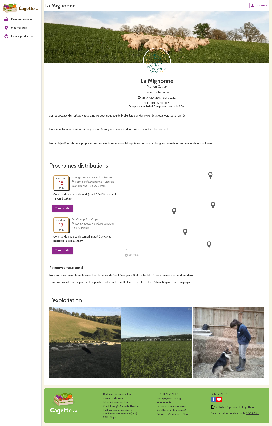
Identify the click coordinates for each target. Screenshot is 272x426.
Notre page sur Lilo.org (169, 398)
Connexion (259, 5)
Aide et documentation (117, 394)
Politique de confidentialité (117, 409)
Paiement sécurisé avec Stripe (173, 414)
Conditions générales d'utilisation (121, 406)
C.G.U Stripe (109, 417)
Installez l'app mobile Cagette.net (236, 407)
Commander (62, 208)
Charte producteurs (113, 398)
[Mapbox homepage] (131, 255)
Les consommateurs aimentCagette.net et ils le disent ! (172, 406)
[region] (193, 214)
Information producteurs (116, 402)
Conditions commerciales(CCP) (120, 413)
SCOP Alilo (252, 413)
